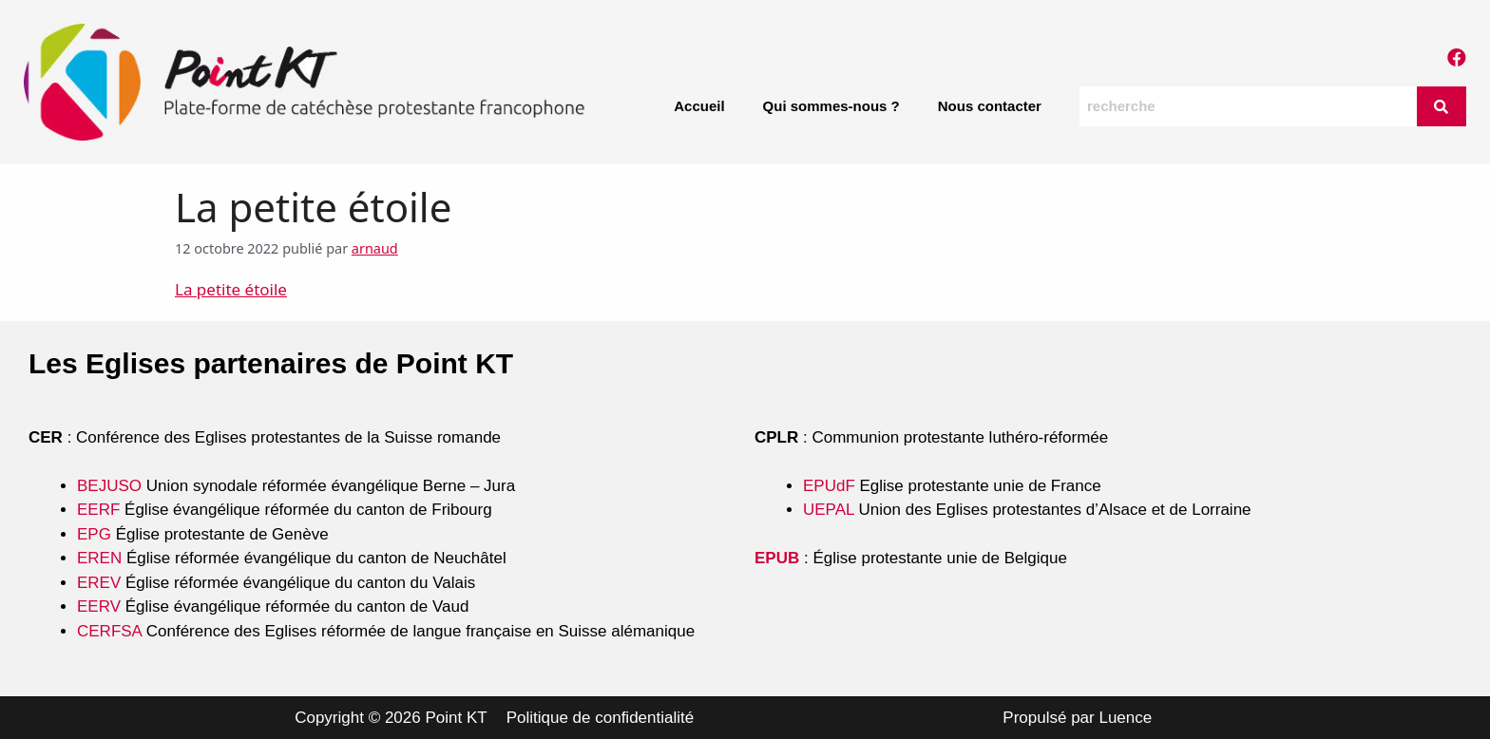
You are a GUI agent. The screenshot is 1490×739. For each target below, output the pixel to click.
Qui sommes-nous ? (831, 106)
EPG (94, 534)
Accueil (699, 106)
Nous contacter (989, 106)
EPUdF (829, 486)
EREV (99, 583)
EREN (99, 558)
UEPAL (828, 510)
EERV (99, 606)
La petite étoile (231, 289)
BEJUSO (111, 486)
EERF (98, 510)
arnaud (375, 248)
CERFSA (109, 631)
